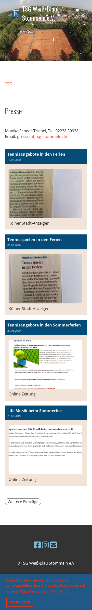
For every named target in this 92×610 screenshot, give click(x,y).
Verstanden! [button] (20, 602)
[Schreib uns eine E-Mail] (53, 545)
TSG (8, 83)
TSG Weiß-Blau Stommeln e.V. (39, 13)
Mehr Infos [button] (59, 591)
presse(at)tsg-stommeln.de (42, 136)
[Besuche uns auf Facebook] (37, 545)
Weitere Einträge (23, 501)
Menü (80, 13)
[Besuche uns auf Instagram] (45, 545)
